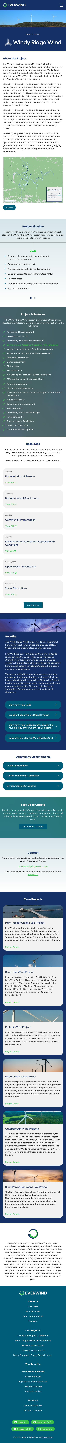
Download (9, 207)
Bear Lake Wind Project (19, 972)
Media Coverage (33, 1386)
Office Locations (33, 1410)
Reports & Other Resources (33, 1381)
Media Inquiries (33, 1391)
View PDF (10, 482)
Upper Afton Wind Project (21, 1076)
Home (28, 34)
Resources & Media (33, 826)
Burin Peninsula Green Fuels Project (26, 1186)
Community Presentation (20, 519)
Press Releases (33, 1376)
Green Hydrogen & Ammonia (33, 1335)
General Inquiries (33, 1405)
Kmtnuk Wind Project (18, 1027)
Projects (37, 34)
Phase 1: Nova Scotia (33, 1345)
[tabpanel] (33, 267)
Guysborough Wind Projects (22, 1128)
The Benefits (33, 1363)
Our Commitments (33, 1316)
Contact (33, 1400)
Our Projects (33, 1330)
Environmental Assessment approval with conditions (32, 344)
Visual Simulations (16, 588)
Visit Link (10, 550)
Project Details (12, 947)
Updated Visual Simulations (21, 498)
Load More (33, 605)
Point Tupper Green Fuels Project (24, 922)
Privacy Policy (47, 1437)
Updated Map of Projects (20, 476)
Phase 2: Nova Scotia (33, 1350)
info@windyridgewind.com (33, 866)
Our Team (33, 1306)
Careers (33, 1321)
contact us (33, 874)
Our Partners (33, 1311)
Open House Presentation (20, 566)
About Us (33, 1301)
